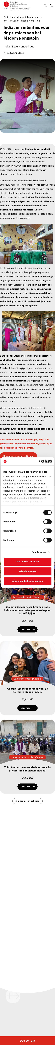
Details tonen (39, 552)
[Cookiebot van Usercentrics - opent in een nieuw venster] (39, 461)
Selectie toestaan (27, 571)
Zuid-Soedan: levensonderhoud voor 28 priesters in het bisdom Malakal (27, 769)
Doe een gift (27, 1041)
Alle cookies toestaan (27, 561)
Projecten (8, 17)
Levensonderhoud (23, 46)
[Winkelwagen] (52, 6)
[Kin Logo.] (17, 5)
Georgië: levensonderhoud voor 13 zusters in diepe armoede (27, 690)
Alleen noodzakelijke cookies (27, 581)
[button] (45, 6)
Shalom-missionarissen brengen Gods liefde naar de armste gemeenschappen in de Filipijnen (27, 610)
